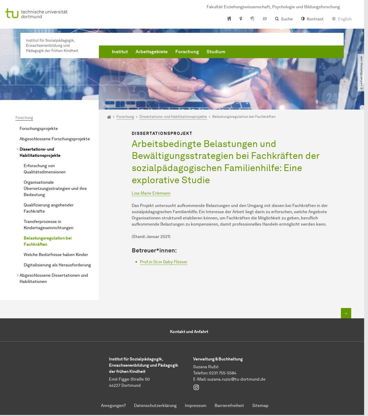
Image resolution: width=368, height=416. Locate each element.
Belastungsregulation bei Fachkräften (48, 241)
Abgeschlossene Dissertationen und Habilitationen (54, 278)
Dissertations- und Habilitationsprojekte (40, 152)
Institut (120, 52)
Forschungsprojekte (39, 128)
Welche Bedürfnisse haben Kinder (56, 254)
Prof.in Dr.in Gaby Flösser (163, 261)
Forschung (187, 52)
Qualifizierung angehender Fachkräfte (49, 208)
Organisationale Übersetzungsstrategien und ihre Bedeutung (55, 188)
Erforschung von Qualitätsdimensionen (45, 168)
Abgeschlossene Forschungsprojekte (55, 138)
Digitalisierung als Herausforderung (57, 265)
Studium (216, 52)
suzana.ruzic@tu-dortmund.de (236, 379)
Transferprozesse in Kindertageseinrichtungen (48, 224)
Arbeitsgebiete (152, 52)
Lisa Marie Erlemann (151, 193)
